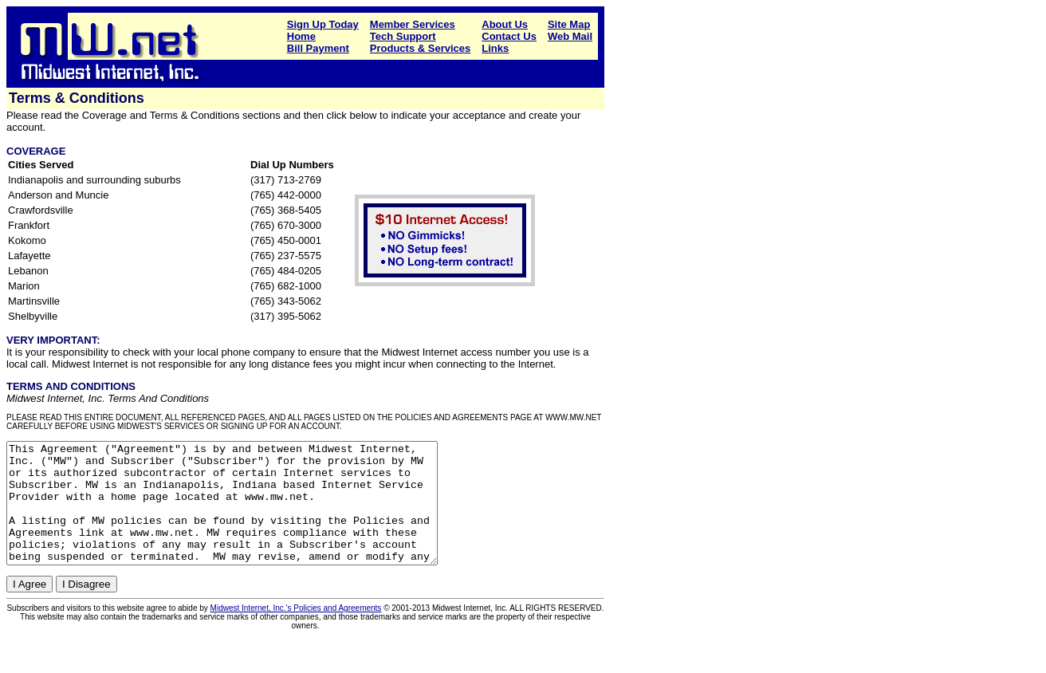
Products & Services (420, 48)
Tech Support (403, 36)
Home (301, 36)
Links (495, 48)
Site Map (569, 24)
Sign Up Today (323, 24)
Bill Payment (318, 48)
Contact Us (509, 36)
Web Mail (570, 36)
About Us (505, 24)
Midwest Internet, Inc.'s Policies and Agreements (296, 632)
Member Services (412, 24)
